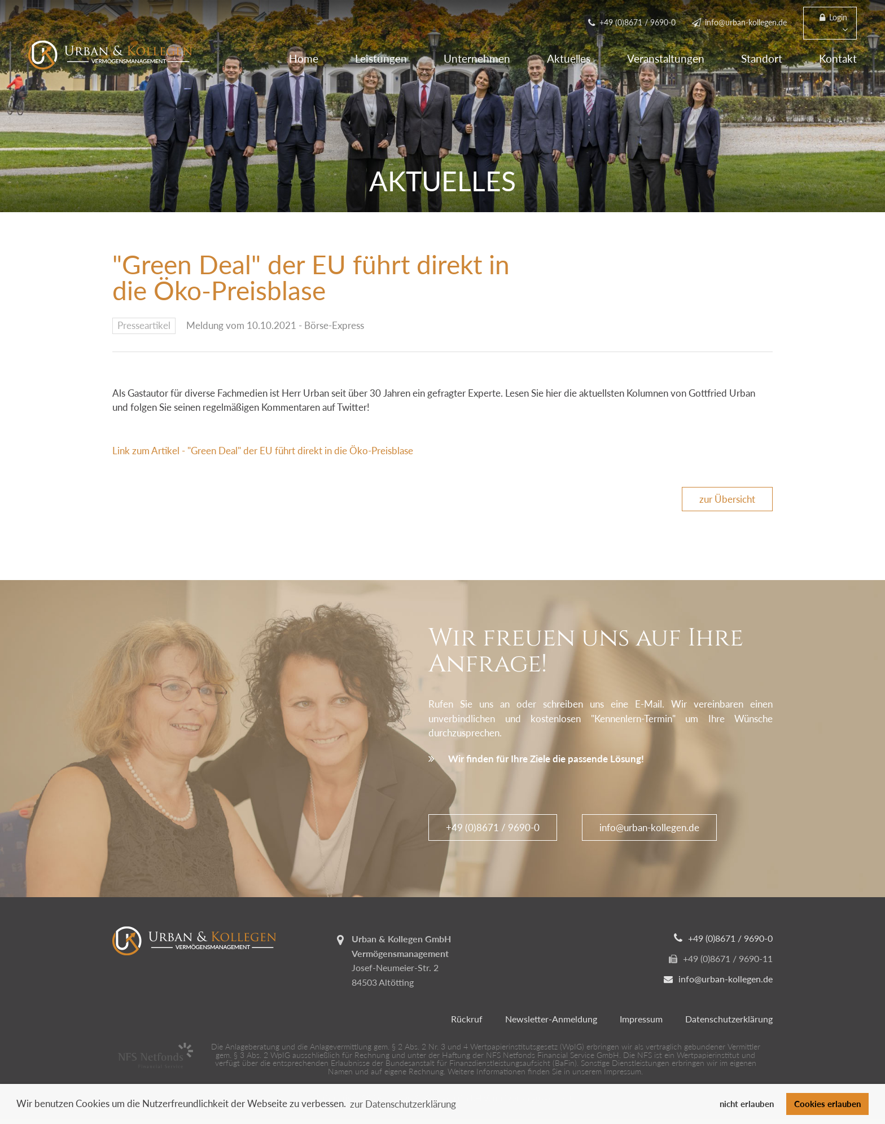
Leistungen (381, 58)
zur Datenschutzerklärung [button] (403, 1104)
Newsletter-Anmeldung (551, 1018)
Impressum (641, 1018)
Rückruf (467, 1018)
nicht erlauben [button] (747, 1104)
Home (303, 58)
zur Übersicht (727, 499)
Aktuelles (568, 58)
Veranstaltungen (665, 58)
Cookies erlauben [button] (827, 1104)
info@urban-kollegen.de (649, 827)
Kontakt (838, 58)
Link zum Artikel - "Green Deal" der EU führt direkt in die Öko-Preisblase (263, 450)
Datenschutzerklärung (729, 1018)
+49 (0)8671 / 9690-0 (493, 827)
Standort (761, 58)
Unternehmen (477, 58)
